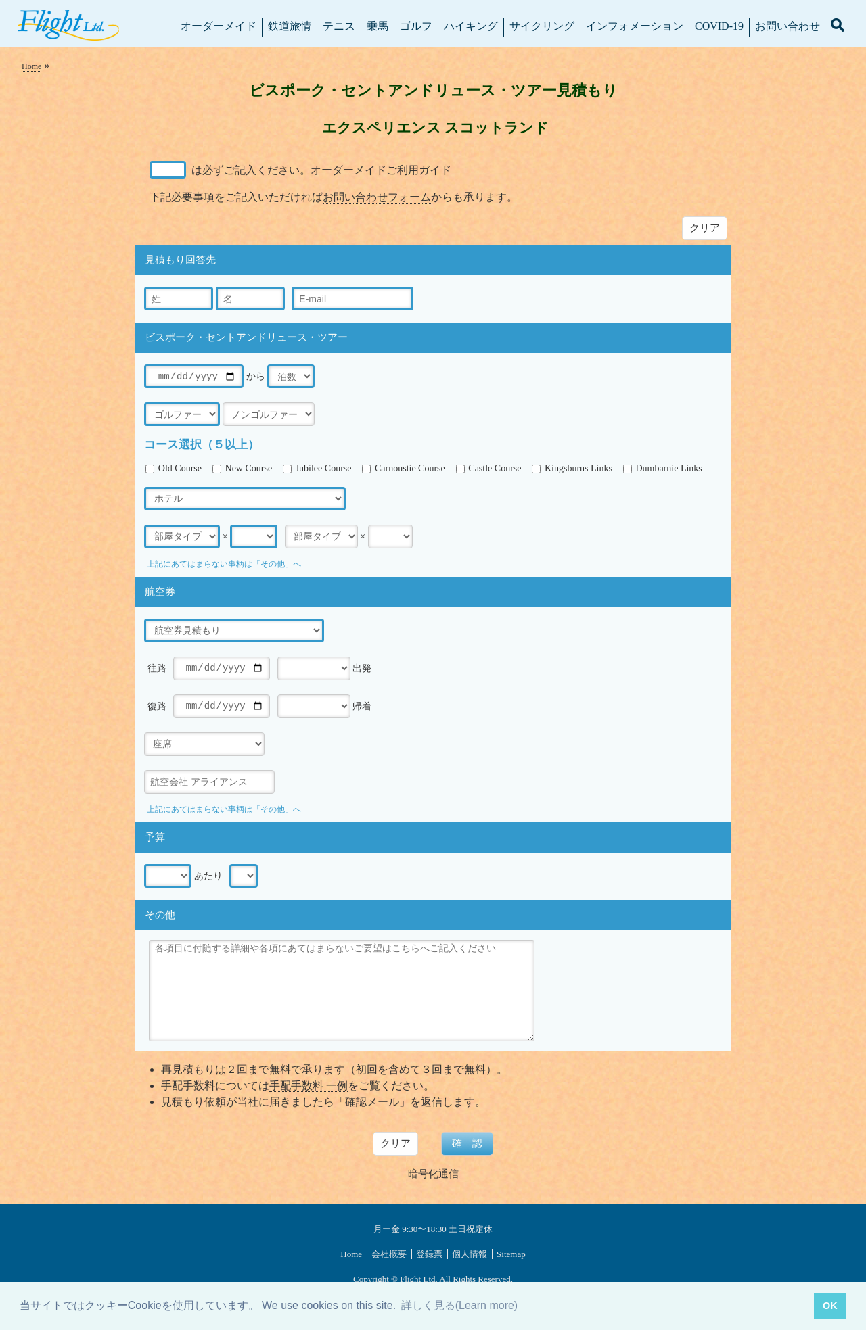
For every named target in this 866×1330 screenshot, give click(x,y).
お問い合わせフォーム (377, 197)
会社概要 (389, 1254)
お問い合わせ (787, 26)
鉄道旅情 (289, 26)
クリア (704, 227)
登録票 (429, 1254)
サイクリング (541, 26)
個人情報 (469, 1254)
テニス (339, 26)
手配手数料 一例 (308, 1085)
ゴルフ (416, 26)
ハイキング (471, 26)
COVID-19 (719, 26)
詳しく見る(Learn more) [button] (459, 1305)
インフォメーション (634, 26)
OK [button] (830, 1305)
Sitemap (511, 1254)
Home (31, 66)
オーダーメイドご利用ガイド (381, 170)
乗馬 (377, 26)
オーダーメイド (218, 26)
